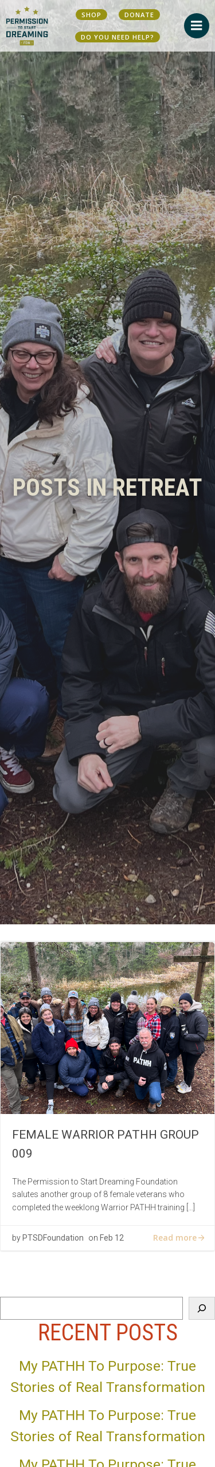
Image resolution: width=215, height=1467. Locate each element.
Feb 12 (112, 1237)
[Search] (202, 1308)
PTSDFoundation (53, 1237)
